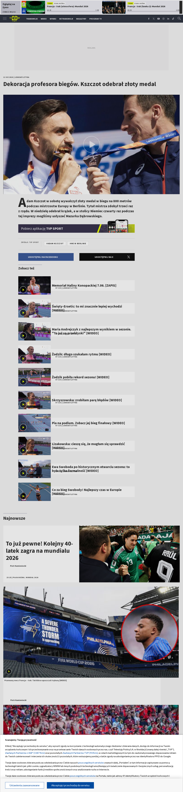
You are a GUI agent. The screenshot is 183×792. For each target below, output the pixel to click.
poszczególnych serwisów (91, 762)
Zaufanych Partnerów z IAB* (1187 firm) (25, 752)
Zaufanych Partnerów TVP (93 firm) (80, 752)
